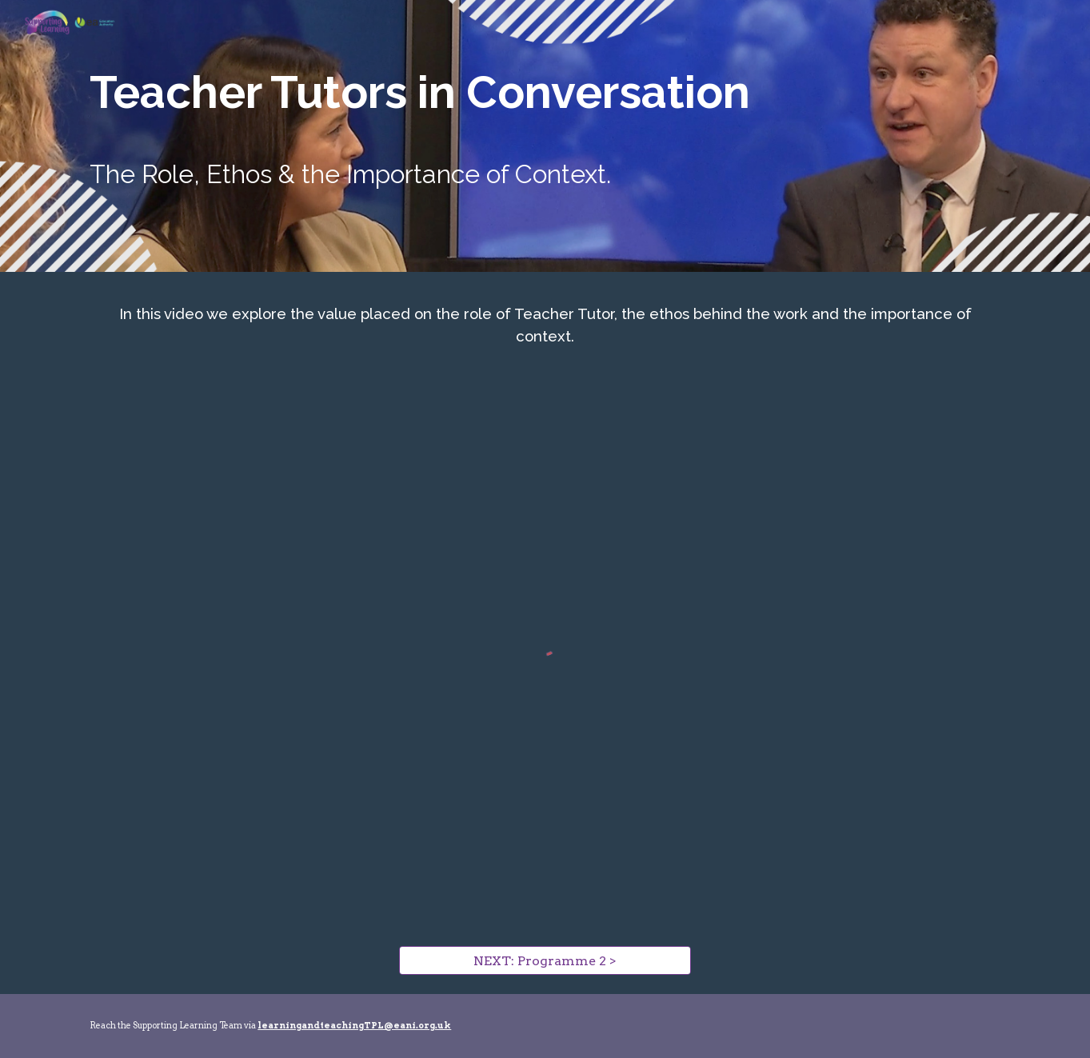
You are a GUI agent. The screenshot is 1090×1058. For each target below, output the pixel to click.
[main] (544, 92)
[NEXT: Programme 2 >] (545, 960)
